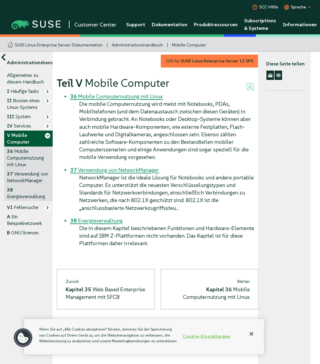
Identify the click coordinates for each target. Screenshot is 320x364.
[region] (144, 336)
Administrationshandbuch (137, 45)
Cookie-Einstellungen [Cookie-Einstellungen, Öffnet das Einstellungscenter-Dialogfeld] (206, 336)
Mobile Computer (189, 45)
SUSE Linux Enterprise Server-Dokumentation (59, 45)
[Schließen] (251, 333)
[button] (23, 337)
